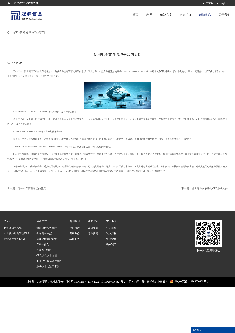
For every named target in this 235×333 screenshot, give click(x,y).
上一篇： (26, 234)
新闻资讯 (25, 78)
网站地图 (133, 328)
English (224, 3)
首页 (129, 15)
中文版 (209, 3)
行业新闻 (39, 78)
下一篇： (204, 234)
